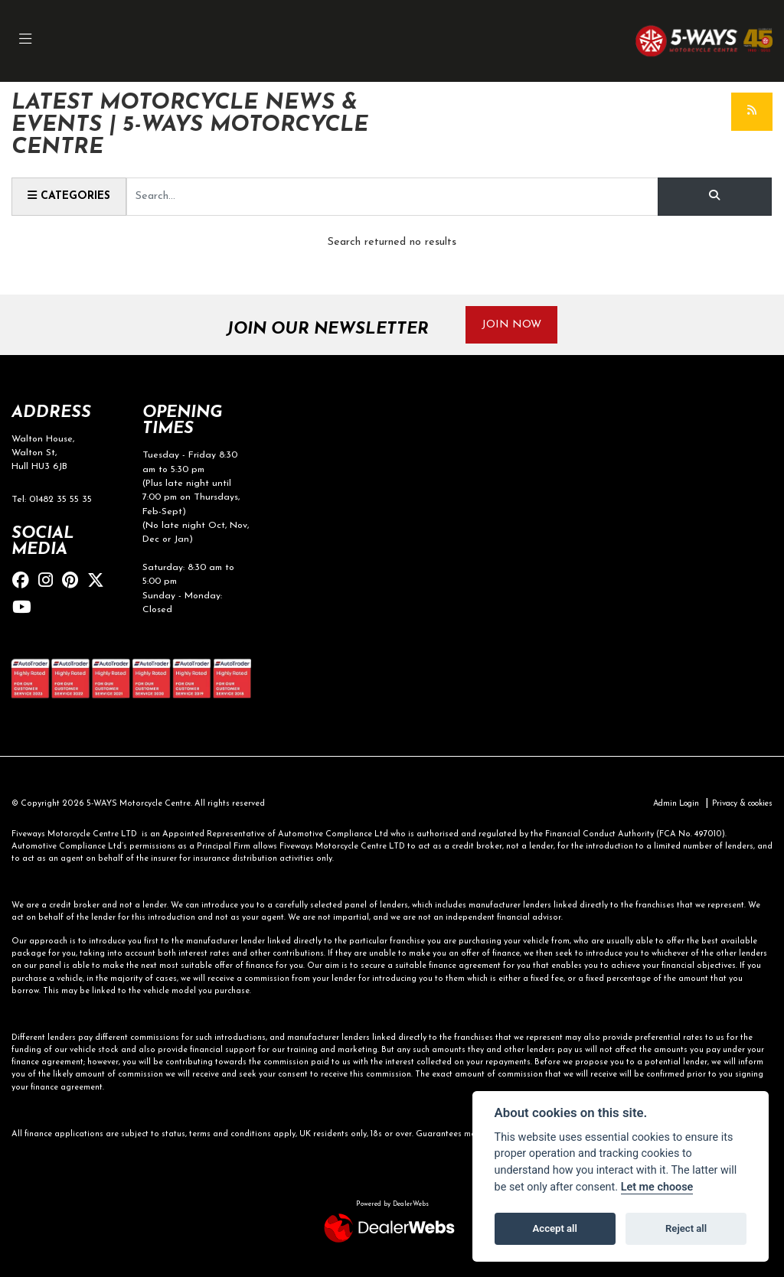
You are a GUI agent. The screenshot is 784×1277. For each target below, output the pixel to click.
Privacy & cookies (738, 804)
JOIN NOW (513, 325)
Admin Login (666, 804)
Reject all (686, 1228)
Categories (70, 196)
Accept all (555, 1228)
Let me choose (657, 1187)
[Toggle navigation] (26, 41)
